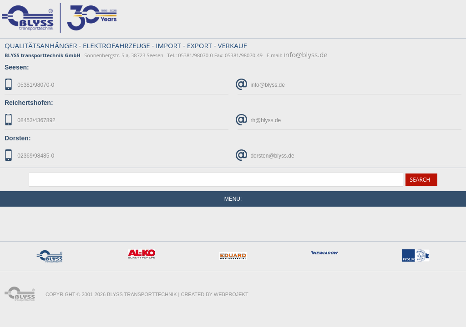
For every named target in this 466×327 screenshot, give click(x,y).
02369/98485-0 (29, 155)
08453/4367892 (30, 119)
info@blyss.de (306, 54)
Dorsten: (18, 138)
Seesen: (17, 67)
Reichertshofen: (29, 102)
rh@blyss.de (259, 119)
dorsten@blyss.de (266, 155)
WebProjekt (231, 294)
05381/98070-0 (29, 84)
